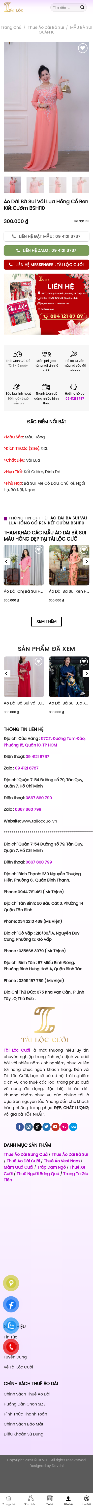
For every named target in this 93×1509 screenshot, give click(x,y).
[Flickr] (64, 1127)
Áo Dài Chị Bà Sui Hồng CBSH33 (24, 591)
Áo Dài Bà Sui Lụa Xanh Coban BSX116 (69, 703)
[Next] (86, 561)
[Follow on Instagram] (29, 1127)
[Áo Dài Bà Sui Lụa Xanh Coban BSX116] (69, 676)
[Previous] (6, 561)
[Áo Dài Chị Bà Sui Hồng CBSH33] (24, 565)
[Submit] (82, 7)
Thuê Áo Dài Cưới (23, 1161)
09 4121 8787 (74, 398)
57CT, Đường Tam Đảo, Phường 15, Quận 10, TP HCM (44, 741)
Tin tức (50, 1500)
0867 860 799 (39, 798)
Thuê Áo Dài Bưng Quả (26, 1154)
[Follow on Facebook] (20, 1127)
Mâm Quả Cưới (18, 1167)
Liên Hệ (68, 1500)
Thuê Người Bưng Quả (38, 1174)
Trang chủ (11, 27)
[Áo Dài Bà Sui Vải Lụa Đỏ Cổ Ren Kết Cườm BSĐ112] (24, 676)
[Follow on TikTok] (37, 1127)
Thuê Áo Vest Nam (62, 1161)
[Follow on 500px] (73, 1127)
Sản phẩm (30, 1500)
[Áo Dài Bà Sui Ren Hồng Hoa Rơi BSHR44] (69, 565)
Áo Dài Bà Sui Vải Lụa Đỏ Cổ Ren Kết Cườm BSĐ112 (24, 703)
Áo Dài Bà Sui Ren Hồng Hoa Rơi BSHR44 (69, 591)
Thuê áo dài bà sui (46, 27)
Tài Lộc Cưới (18, 1050)
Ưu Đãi (87, 1500)
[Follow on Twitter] (46, 1127)
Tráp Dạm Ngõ (51, 1167)
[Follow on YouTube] (55, 1127)
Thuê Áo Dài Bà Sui (70, 1154)
